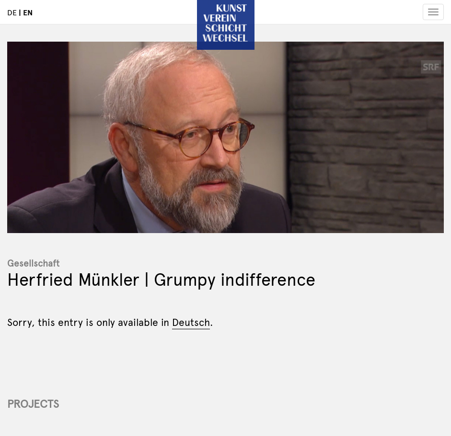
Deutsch (191, 321)
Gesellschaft (33, 263)
